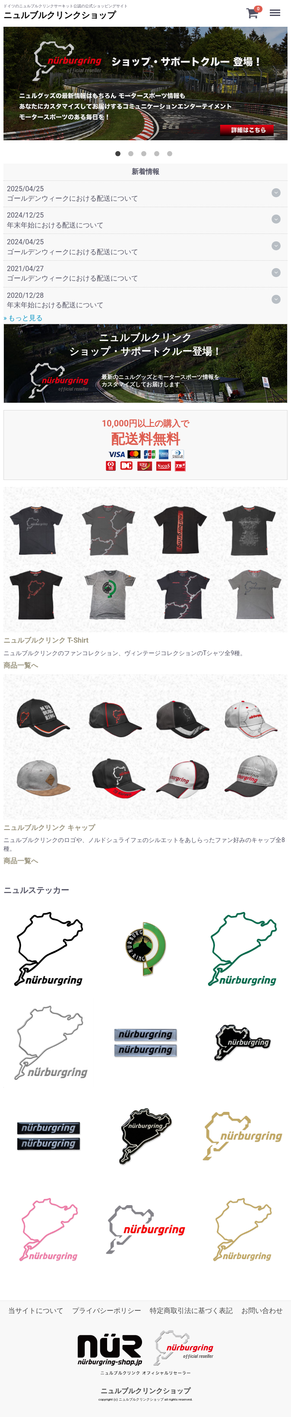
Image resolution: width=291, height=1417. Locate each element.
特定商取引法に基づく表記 (191, 1311)
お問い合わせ (262, 1311)
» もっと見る (23, 318)
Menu (276, 8)
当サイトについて (35, 1311)
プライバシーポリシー (106, 1311)
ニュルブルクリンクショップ (59, 15)
